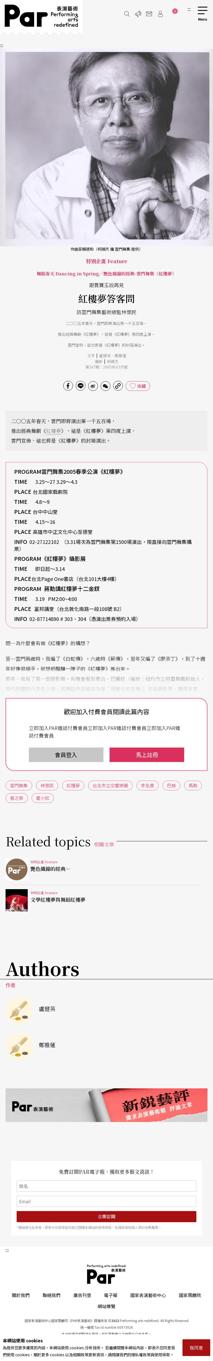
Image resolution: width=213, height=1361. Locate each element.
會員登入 (66, 755)
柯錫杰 (112, 361)
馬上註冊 (147, 755)
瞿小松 (42, 798)
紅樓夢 (53, 430)
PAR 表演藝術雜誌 (106, 1274)
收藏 (141, 386)
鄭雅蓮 (120, 355)
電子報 (110, 1295)
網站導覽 (106, 1306)
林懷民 (47, 785)
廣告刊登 (82, 1295)
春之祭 (16, 798)
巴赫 (171, 785)
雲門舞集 (19, 785)
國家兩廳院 (190, 1295)
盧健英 (105, 355)
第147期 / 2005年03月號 (106, 367)
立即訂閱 (106, 1216)
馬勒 (193, 785)
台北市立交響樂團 (110, 785)
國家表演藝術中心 (148, 1295)
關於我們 (21, 1295)
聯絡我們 (51, 1295)
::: (189, 9)
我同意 (196, 1347)
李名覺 (147, 785)
